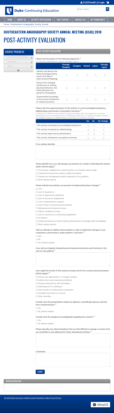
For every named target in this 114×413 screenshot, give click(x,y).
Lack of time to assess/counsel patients (55, 205)
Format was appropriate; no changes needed (57, 277)
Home (9, 19)
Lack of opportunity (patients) (51, 195)
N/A (39, 236)
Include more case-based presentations (55, 280)
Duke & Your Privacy (53, 398)
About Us (21, 19)
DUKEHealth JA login (93, 2)
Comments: (41, 351)
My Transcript (98, 19)
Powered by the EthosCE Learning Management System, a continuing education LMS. (100, 405)
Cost (40, 188)
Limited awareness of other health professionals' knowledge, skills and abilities (72, 221)
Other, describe (44, 296)
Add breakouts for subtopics (50, 286)
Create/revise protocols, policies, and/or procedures (60, 173)
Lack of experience (46, 192)
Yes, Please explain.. (46, 242)
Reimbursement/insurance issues (52, 208)
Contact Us (80, 19)
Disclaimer (40, 398)
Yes (39, 308)
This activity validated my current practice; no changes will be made (67, 170)
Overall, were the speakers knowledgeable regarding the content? (64, 317)
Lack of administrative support (51, 201)
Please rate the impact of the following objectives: (57, 59)
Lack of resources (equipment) (51, 198)
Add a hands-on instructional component (55, 290)
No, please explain (46, 311)
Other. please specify (47, 179)
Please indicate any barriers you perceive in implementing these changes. (67, 185)
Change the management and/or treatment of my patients (63, 176)
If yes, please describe (45, 144)
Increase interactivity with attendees (54, 283)
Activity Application (41, 19)
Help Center (63, 19)
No (39, 239)
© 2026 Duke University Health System (20, 398)
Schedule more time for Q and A (51, 293)
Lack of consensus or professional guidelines (57, 214)
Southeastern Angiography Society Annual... (30, 24)
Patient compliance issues (49, 211)
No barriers (42, 217)
